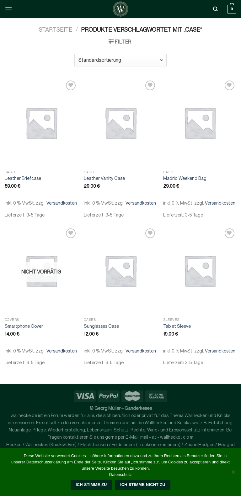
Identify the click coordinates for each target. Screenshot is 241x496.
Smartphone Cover (24, 326)
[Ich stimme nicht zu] (233, 474)
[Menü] (8, 9)
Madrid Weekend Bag (184, 178)
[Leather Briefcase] (41, 123)
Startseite (55, 29)
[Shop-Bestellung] (120, 60)
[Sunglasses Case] (120, 271)
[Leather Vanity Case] (120, 123)
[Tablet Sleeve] (199, 271)
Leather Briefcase (23, 178)
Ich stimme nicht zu (142, 485)
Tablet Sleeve (177, 326)
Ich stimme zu (91, 485)
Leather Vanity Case (104, 178)
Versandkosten (61, 203)
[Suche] (215, 9)
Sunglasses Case (101, 326)
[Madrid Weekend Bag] (199, 123)
